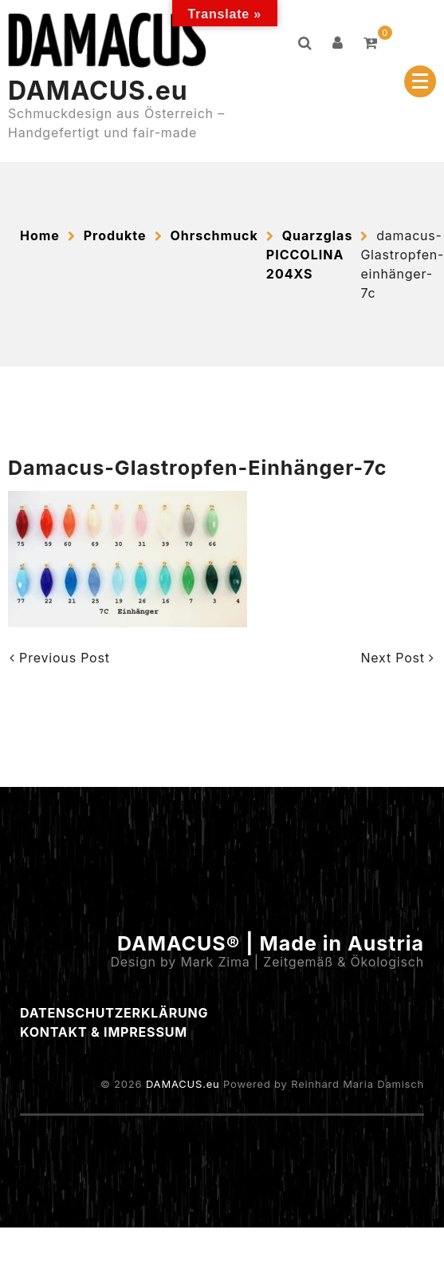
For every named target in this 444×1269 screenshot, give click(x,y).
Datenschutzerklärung (114, 1013)
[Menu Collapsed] (420, 81)
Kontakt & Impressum (103, 1032)
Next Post (397, 658)
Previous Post (60, 658)
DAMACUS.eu (98, 90)
